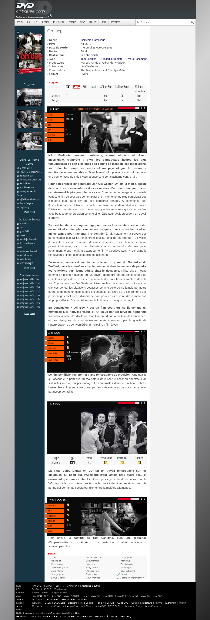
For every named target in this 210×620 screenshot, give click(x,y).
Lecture (110, 603)
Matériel (93, 22)
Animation (72, 586)
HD (28, 22)
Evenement (170, 603)
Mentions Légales (133, 606)
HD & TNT (37, 599)
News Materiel (68, 599)
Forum (104, 22)
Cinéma (45, 22)
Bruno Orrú (64, 616)
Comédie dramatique (93, 40)
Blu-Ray (36, 589)
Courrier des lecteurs (142, 603)
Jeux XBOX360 (71, 596)
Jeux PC (95, 596)
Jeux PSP (157, 596)
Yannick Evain (35, 616)
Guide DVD (122, 603)
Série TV (60, 586)
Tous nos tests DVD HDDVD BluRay (104, 606)
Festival (158, 603)
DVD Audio (59, 603)
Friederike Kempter (112, 58)
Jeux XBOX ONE (40, 596)
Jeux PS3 (56, 596)
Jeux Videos (58, 22)
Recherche (115, 22)
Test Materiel (61, 589)
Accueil (20, 22)
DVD (36, 22)
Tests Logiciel (86, 603)
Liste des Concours (54, 606)
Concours (72, 22)
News (82, 22)
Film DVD (36, 586)
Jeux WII (134, 596)
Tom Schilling (88, 58)
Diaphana (69, 114)
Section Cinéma (40, 593)
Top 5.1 (100, 603)
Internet (182, 603)
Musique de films (59, 593)
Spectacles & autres (90, 586)
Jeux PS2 (122, 596)
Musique (48, 586)
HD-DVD (47, 589)
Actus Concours (75, 606)
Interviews (37, 603)
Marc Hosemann (137, 58)
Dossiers (72, 603)
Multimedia (83, 599)
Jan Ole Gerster (90, 55)
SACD (48, 603)
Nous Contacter (153, 606)
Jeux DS (145, 596)
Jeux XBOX (108, 596)
